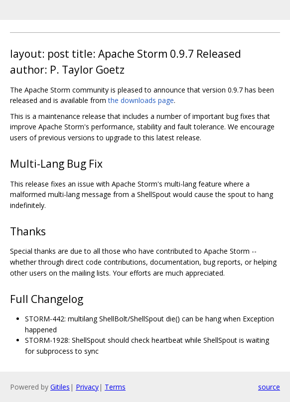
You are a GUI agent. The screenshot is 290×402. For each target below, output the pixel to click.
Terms (115, 387)
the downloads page (141, 100)
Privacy (87, 387)
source (269, 387)
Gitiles (60, 387)
